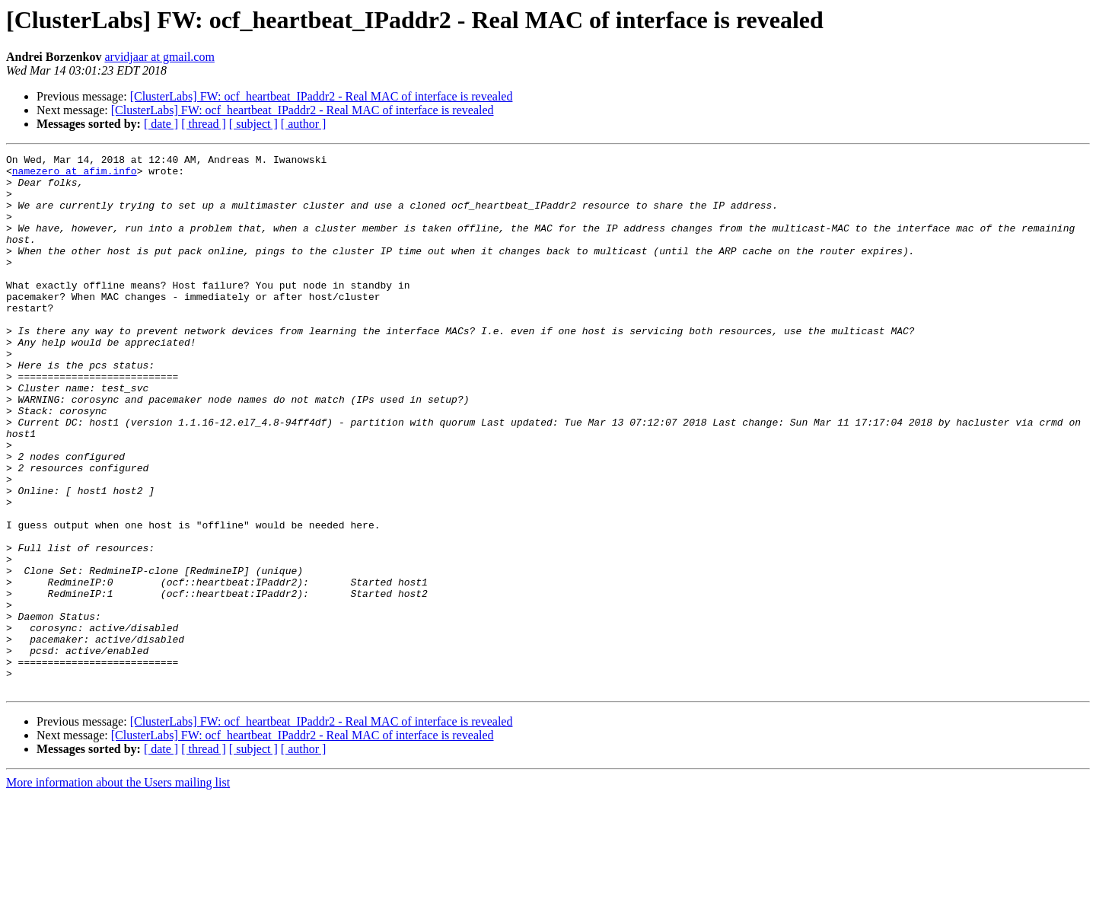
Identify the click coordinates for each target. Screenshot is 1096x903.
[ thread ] (203, 123)
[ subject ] (253, 123)
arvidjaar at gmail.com (159, 56)
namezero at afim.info (74, 175)
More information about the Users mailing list (118, 889)
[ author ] (304, 123)
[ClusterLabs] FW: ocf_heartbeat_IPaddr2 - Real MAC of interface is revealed (321, 96)
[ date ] (161, 123)
